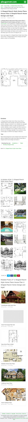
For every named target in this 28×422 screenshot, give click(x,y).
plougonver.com (9, 1)
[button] (25, 2)
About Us (24, 413)
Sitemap (3, 413)
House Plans (3, 17)
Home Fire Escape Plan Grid (8, 324)
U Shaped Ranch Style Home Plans (13, 148)
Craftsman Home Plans (6, 383)
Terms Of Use (18, 413)
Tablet (21, 143)
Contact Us (8, 413)
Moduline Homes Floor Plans (8, 363)
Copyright (13, 413)
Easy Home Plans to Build (7, 344)
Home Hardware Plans (6, 402)
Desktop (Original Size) (8, 144)
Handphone (15, 143)
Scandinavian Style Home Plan (8, 305)
